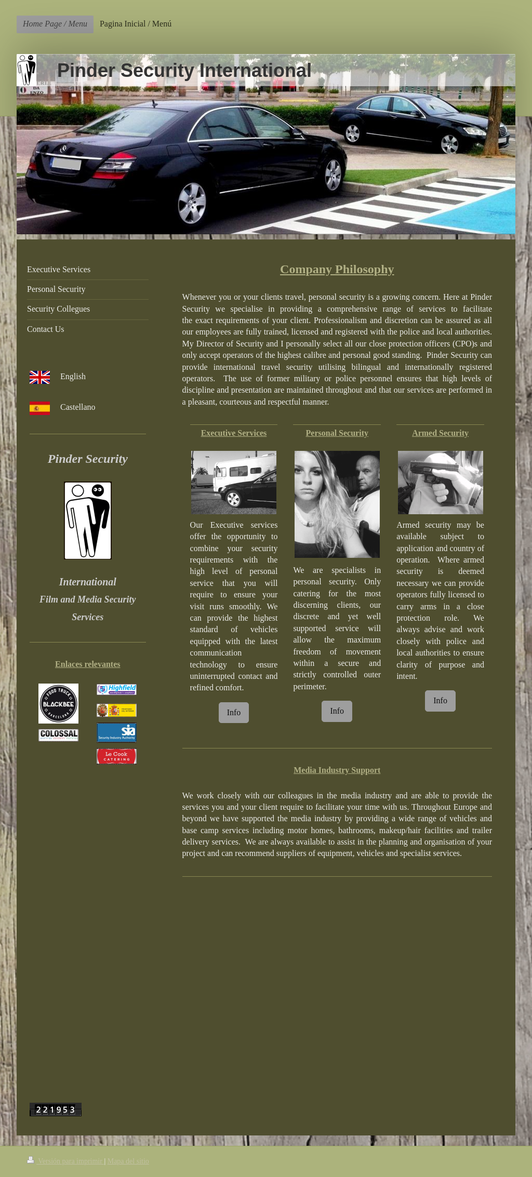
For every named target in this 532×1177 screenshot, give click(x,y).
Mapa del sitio (128, 1161)
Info (234, 712)
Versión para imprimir (65, 1161)
